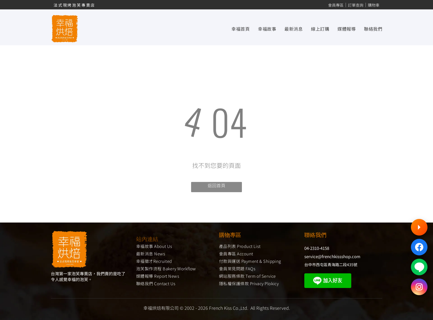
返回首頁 (216, 185)
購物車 (373, 5)
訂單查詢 (355, 5)
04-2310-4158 (316, 248)
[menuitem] (236, 28)
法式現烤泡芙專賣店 (74, 5)
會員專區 (336, 5)
